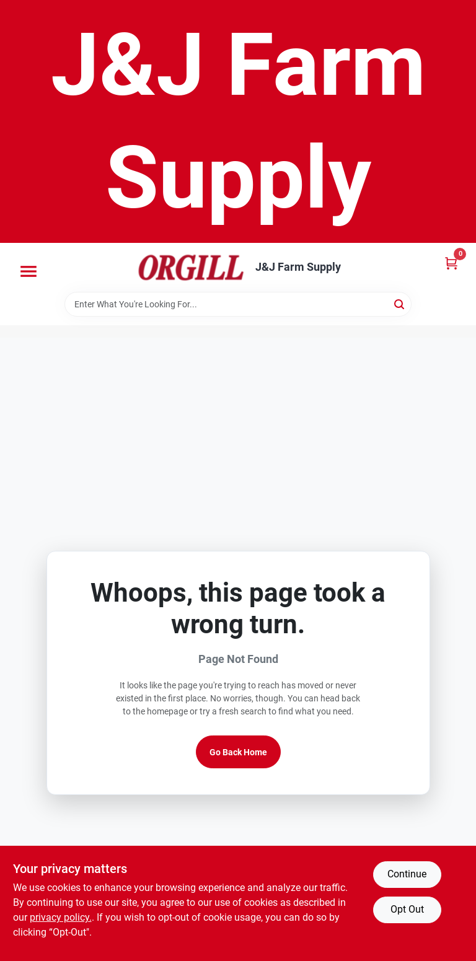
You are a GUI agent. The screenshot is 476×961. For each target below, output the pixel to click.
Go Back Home (238, 752)
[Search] (400, 303)
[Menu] (28, 271)
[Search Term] (238, 304)
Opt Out (407, 909)
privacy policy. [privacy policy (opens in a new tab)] (61, 917)
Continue (406, 874)
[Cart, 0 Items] (451, 263)
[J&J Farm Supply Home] (191, 267)
